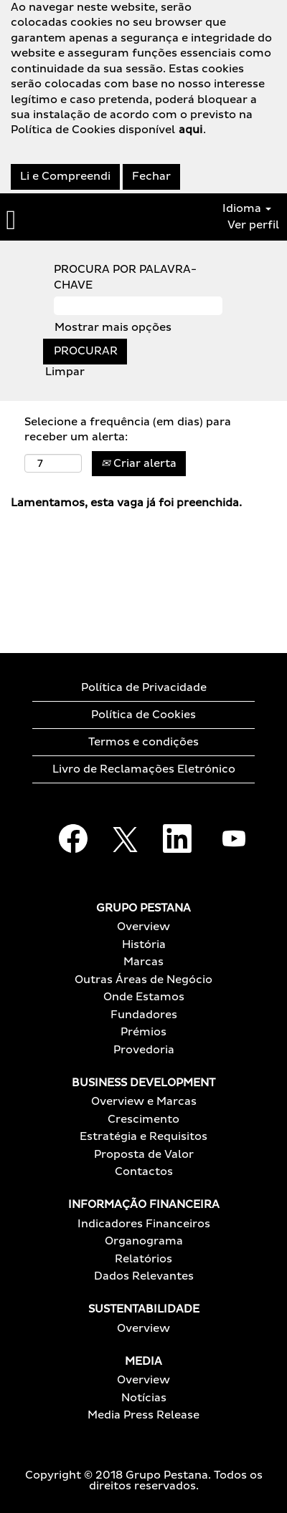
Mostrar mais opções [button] (113, 327)
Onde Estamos (143, 997)
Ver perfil (253, 225)
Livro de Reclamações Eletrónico (143, 769)
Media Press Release (143, 1415)
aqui (190, 130)
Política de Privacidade (144, 688)
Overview (143, 927)
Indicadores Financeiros (143, 1224)
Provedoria (143, 1050)
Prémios (143, 1032)
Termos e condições (143, 742)
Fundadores (143, 1015)
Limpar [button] (65, 372)
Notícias (143, 1398)
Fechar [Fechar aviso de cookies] (151, 176)
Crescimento (143, 1119)
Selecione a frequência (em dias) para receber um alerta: (127, 429)
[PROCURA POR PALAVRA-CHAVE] (138, 305)
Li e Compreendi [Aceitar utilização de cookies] (65, 176)
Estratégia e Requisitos (143, 1137)
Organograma (144, 1241)
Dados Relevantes (144, 1276)
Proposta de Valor (144, 1155)
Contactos (144, 1172)
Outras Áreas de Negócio (143, 980)
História (144, 945)
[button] (47, 220)
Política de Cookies (143, 715)
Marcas (143, 962)
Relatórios (143, 1259)
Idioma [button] (246, 209)
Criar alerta (139, 463)
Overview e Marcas (144, 1102)
